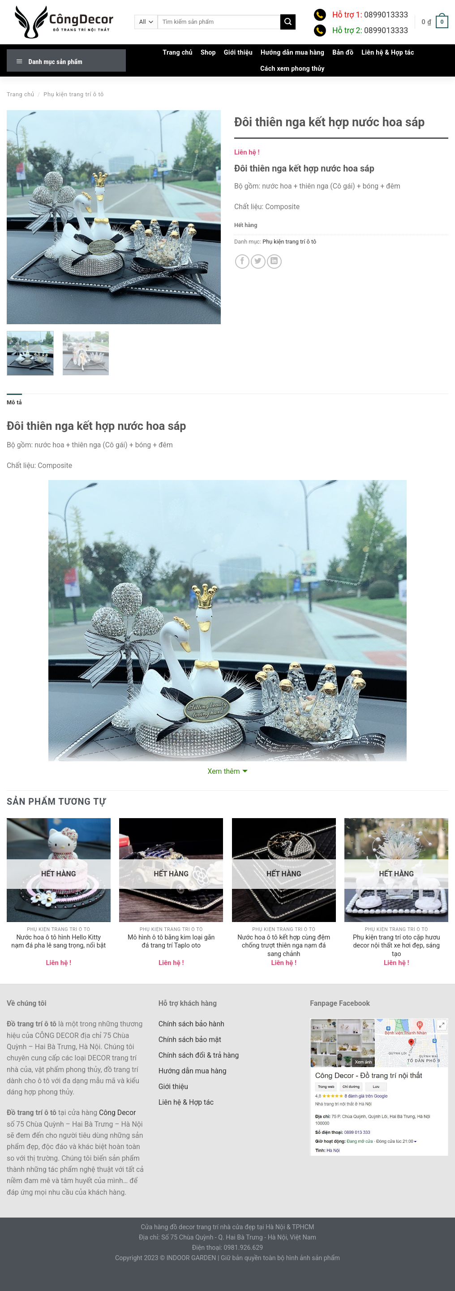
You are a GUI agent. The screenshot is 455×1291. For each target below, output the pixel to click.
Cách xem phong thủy (292, 68)
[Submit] (288, 21)
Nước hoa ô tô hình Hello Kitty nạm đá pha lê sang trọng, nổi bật (58, 941)
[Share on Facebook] (242, 261)
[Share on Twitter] (258, 261)
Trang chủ (178, 52)
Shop (208, 52)
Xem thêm (223, 771)
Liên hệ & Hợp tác (387, 52)
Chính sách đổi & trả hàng (199, 1055)
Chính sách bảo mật (190, 1039)
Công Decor (117, 1112)
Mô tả (14, 402)
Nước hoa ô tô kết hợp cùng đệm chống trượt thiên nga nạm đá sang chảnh (283, 945)
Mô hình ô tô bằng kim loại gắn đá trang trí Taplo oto (171, 941)
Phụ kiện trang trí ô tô (73, 94)
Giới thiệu (238, 52)
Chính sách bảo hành (191, 1024)
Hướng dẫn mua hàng (292, 52)
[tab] (14, 403)
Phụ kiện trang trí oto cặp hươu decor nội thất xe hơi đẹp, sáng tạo (396, 945)
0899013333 (386, 14)
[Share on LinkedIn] (274, 261)
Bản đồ (342, 52)
